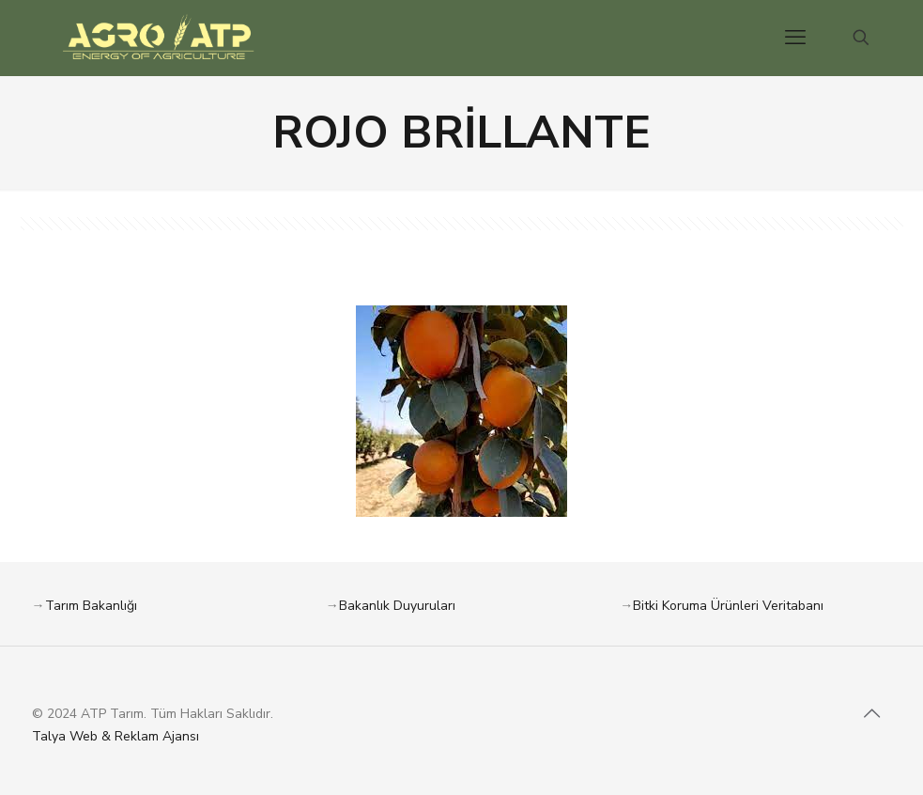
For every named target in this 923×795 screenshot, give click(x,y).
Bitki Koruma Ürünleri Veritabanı (728, 606)
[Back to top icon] (872, 714)
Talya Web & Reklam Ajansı (115, 736)
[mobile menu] (795, 38)
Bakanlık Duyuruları (397, 606)
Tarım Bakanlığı (91, 606)
